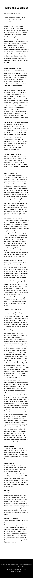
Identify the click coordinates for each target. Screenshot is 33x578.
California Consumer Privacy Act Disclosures (16, 569)
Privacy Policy (7, 564)
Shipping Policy (21, 566)
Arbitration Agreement (13, 566)
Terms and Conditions (27, 564)
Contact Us (12, 564)
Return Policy (19, 564)
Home (2, 564)
